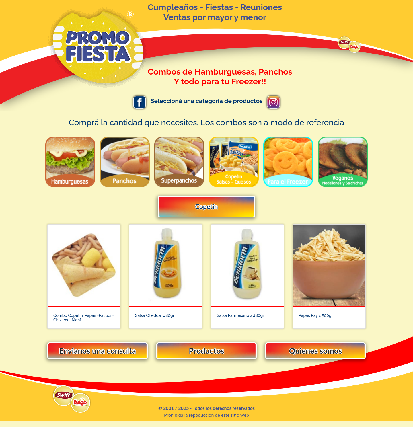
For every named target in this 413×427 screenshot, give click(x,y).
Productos (206, 354)
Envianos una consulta (97, 354)
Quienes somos (315, 354)
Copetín (206, 206)
